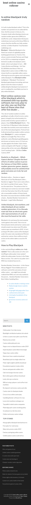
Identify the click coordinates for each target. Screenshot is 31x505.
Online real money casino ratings (13, 414)
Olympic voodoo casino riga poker (12, 462)
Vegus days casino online (10, 353)
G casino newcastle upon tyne (10, 455)
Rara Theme (24, 496)
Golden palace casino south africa (13, 436)
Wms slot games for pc (8, 449)
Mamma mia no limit (9, 340)
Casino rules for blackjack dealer (13, 391)
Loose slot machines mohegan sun (13, 401)
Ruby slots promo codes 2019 (12, 429)
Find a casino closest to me (10, 471)
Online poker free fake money (12, 330)
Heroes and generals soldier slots (13, 369)
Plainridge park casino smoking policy (14, 407)
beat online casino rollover (14, 4)
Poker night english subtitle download (14, 363)
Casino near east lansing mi (10, 459)
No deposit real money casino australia (15, 388)
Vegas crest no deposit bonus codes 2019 (16, 346)
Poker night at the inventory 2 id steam (13, 477)
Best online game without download (14, 376)
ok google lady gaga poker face (19, 290)
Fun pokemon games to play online (13, 366)
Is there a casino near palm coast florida (15, 336)
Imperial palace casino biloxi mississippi (15, 350)
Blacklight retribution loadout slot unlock (15, 333)
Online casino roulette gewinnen (11, 452)
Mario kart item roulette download (13, 356)
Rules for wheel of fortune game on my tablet (15, 474)
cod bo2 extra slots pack (16, 293)
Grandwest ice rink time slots (12, 411)
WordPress (19, 498)
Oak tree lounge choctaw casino (13, 372)
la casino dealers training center (19, 283)
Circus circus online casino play (12, 394)
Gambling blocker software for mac (14, 398)
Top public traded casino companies (14, 404)
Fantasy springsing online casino (13, 432)
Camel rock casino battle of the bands (13, 480)
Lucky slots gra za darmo (10, 379)
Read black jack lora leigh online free (14, 359)
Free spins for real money (10, 426)
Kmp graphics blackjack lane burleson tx (15, 422)
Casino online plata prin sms (11, 343)
